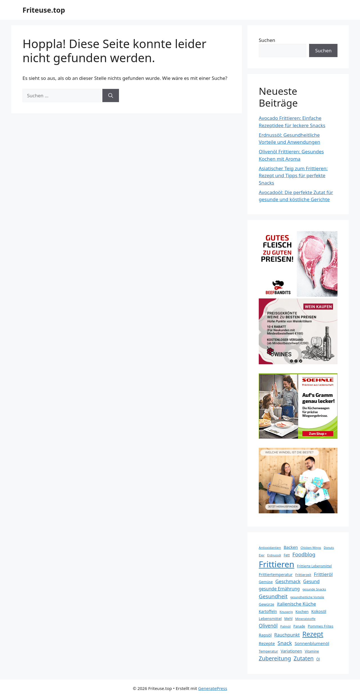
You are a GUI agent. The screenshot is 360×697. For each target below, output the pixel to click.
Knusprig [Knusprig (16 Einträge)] (286, 612)
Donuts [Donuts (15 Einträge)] (329, 548)
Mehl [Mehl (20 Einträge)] (288, 618)
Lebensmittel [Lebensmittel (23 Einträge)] (270, 618)
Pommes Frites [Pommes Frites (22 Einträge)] (320, 626)
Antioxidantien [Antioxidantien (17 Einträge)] (270, 547)
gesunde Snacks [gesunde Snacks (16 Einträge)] (314, 589)
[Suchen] (110, 95)
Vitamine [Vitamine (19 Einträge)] (312, 651)
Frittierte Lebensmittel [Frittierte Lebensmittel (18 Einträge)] (314, 566)
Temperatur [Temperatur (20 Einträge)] (268, 651)
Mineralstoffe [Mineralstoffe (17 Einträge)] (305, 619)
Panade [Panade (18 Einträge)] (299, 626)
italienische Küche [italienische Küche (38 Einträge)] (296, 604)
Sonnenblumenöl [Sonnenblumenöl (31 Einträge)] (311, 643)
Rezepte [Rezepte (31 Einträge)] (267, 643)
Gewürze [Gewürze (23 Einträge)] (266, 604)
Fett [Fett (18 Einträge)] (287, 555)
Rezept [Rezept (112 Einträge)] (312, 633)
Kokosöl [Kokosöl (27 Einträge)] (318, 611)
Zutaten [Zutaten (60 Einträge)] (304, 658)
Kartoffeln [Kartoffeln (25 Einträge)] (268, 611)
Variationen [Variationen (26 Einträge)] (291, 651)
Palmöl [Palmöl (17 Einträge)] (285, 626)
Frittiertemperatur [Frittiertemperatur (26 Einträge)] (275, 574)
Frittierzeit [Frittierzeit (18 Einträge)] (303, 574)
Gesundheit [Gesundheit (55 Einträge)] (273, 596)
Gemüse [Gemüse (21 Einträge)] (266, 581)
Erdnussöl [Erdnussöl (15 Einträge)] (274, 555)
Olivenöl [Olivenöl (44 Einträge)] (268, 625)
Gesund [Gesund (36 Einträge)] (311, 581)
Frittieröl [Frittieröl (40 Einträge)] (323, 574)
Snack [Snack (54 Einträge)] (285, 642)
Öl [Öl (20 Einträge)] (318, 659)
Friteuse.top (43, 10)
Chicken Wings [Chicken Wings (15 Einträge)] (310, 548)
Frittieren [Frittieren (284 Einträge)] (276, 564)
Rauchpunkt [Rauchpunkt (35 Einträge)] (287, 635)
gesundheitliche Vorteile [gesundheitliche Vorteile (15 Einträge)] (307, 597)
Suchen (267, 40)
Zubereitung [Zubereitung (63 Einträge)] (275, 658)
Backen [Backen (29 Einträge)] (291, 547)
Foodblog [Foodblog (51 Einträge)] (304, 554)
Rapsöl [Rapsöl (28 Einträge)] (265, 635)
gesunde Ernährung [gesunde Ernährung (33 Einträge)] (279, 589)
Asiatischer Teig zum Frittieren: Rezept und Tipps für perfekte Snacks (293, 175)
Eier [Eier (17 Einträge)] (262, 555)
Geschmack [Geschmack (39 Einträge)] (287, 581)
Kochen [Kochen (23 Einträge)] (302, 611)
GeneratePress (212, 688)
